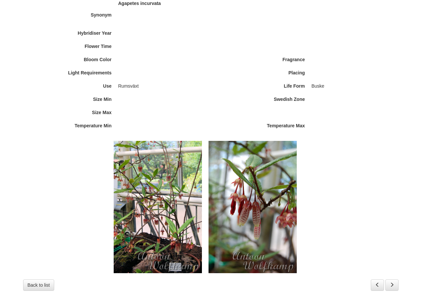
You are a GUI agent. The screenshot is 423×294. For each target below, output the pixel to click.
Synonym (101, 15)
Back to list (38, 285)
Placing (296, 72)
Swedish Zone (289, 99)
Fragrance (294, 59)
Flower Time (98, 46)
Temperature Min (93, 125)
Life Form (294, 86)
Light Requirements (89, 72)
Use (107, 86)
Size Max (101, 112)
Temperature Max (286, 125)
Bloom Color (98, 59)
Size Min (102, 99)
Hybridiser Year (94, 33)
